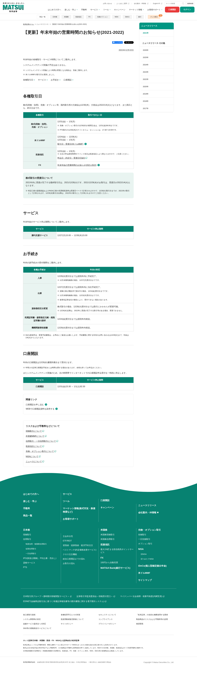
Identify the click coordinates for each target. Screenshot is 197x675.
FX (89, 17)
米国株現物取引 (108, 535)
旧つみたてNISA (147, 559)
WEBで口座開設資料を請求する (40, 409)
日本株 (55, 17)
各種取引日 (28, 80)
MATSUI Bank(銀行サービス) (115, 568)
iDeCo (127, 17)
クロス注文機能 (70, 554)
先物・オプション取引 (149, 530)
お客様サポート (154, 10)
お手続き (55, 80)
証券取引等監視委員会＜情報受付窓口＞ (96, 596)
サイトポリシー (67, 624)
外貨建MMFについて (35, 436)
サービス (94, 10)
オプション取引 (145, 544)
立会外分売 (68, 536)
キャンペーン (119, 10)
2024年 (146, 65)
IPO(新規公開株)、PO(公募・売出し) (39, 558)
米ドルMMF (144, 573)
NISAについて (32, 456)
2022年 (146, 79)
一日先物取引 (144, 539)
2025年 (146, 57)
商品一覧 (42, 17)
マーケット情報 (135, 10)
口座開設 (172, 9)
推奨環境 (139, 624)
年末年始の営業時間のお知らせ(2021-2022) (76, 165)
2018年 (146, 101)
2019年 (146, 94)
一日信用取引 (31, 554)
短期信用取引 (31, 549)
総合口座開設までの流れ (74, 559)
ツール (106, 10)
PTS (25, 567)
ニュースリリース (149, 26)
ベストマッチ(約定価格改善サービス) (79, 550)
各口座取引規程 (29, 615)
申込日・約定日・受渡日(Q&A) (71, 158)
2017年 (146, 108)
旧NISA (144, 554)
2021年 (146, 33)
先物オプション (102, 17)
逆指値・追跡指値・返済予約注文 (78, 545)
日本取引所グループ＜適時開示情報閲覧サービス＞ (47, 596)
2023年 (146, 72)
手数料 (84, 10)
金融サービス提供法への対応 (34, 624)
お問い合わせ (107, 3)
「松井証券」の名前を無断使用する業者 (152, 615)
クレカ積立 (154, 17)
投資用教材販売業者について (72, 619)
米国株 (66, 17)
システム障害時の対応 (32, 619)
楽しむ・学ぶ (70, 10)
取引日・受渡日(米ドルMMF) (70, 144)
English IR (157, 3)
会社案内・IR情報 (141, 3)
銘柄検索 (190, 3)
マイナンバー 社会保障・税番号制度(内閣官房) (142, 596)
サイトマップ (145, 580)
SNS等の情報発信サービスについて (37, 628)
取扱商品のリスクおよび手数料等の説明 (152, 619)
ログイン (187, 9)
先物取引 (142, 535)
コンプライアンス (105, 619)
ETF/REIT (67, 541)
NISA (116, 17)
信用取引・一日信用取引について (41, 441)
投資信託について (34, 446)
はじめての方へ (54, 10)
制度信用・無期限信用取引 (36, 544)
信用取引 (27, 539)
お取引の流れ (69, 563)
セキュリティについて (107, 615)
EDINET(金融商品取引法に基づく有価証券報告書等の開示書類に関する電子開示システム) (64, 601)
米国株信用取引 (108, 539)
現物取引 (27, 535)
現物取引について (34, 431)
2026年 (146, 50)
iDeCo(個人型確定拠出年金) (152, 566)
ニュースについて (34, 461)
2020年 (146, 87)
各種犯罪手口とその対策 (70, 615)
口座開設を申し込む (35, 405)
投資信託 (79, 17)
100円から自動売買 (109, 562)
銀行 (139, 17)
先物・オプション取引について (40, 451)
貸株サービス (29, 563)
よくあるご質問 (122, 3)
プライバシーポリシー (107, 624)
